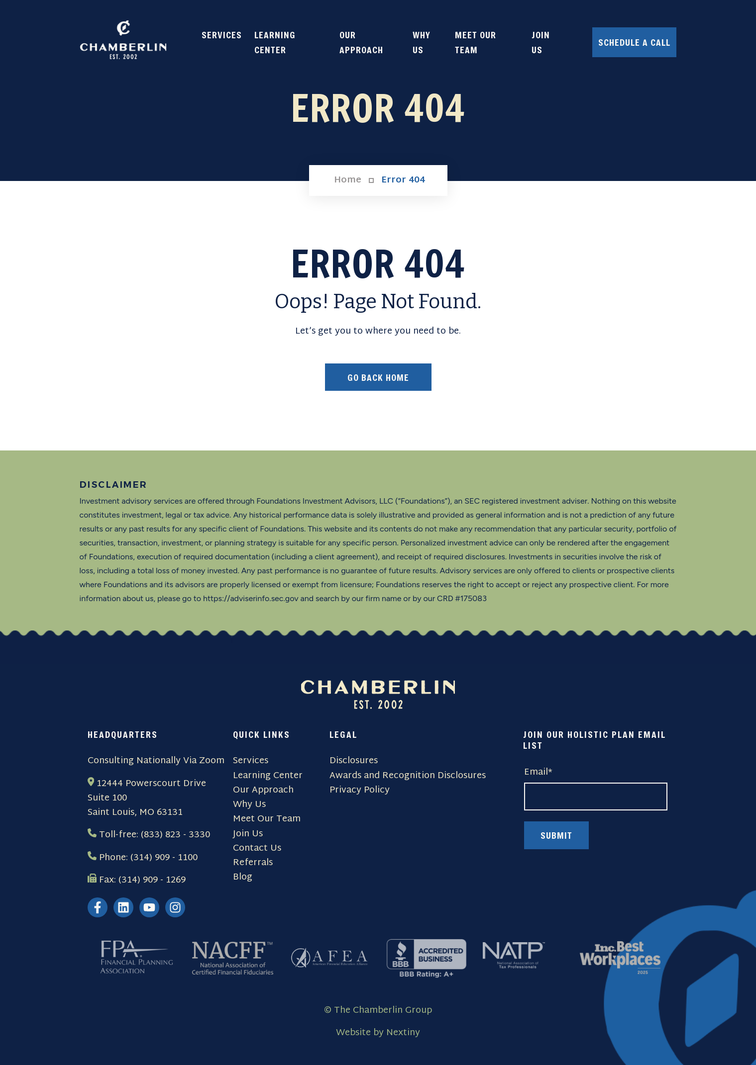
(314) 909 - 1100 (164, 858)
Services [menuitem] (250, 761)
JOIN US (541, 42)
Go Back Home (378, 377)
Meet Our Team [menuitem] (267, 819)
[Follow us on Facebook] (98, 907)
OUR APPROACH (361, 42)
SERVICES (222, 35)
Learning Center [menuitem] (268, 776)
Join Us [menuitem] (248, 834)
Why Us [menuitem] (249, 805)
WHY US (422, 42)
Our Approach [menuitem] (263, 790)
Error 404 (403, 180)
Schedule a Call (634, 42)
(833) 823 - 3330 (175, 835)
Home (347, 180)
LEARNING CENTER (275, 42)
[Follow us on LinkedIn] (123, 907)
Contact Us (257, 848)
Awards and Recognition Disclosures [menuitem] (407, 776)
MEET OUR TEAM (475, 42)
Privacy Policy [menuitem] (359, 790)
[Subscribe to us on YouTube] (149, 907)
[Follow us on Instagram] (175, 907)
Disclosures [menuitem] (353, 761)
